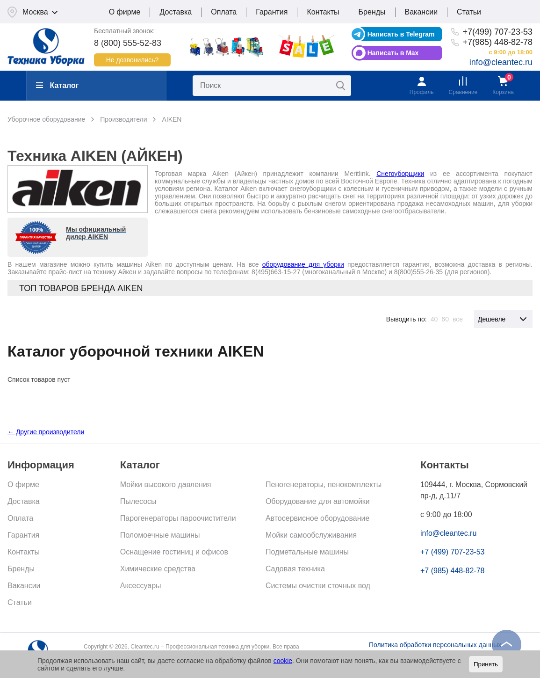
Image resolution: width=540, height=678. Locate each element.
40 (434, 319)
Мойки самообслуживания (311, 535)
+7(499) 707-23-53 (497, 31)
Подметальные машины (307, 552)
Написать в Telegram (401, 34)
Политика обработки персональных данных (435, 645)
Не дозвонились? (132, 60)
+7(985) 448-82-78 (497, 42)
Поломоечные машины (160, 535)
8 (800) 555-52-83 (127, 43)
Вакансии (421, 12)
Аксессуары (140, 586)
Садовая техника (295, 569)
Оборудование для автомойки (318, 501)
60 (445, 319)
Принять (486, 664)
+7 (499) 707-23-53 (452, 552)
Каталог (57, 85)
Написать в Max (393, 53)
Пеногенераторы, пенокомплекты (324, 484)
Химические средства (157, 569)
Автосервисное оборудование (317, 518)
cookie (283, 660)
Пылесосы (138, 501)
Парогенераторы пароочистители (178, 518)
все (458, 319)
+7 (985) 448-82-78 (452, 571)
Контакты (323, 12)
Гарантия (272, 12)
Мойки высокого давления (165, 484)
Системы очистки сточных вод (318, 586)
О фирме (125, 12)
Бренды (372, 12)
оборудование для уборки (303, 264)
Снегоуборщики (400, 173)
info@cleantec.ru (501, 62)
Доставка (175, 12)
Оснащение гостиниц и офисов (174, 552)
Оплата (224, 12)
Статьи (469, 12)
